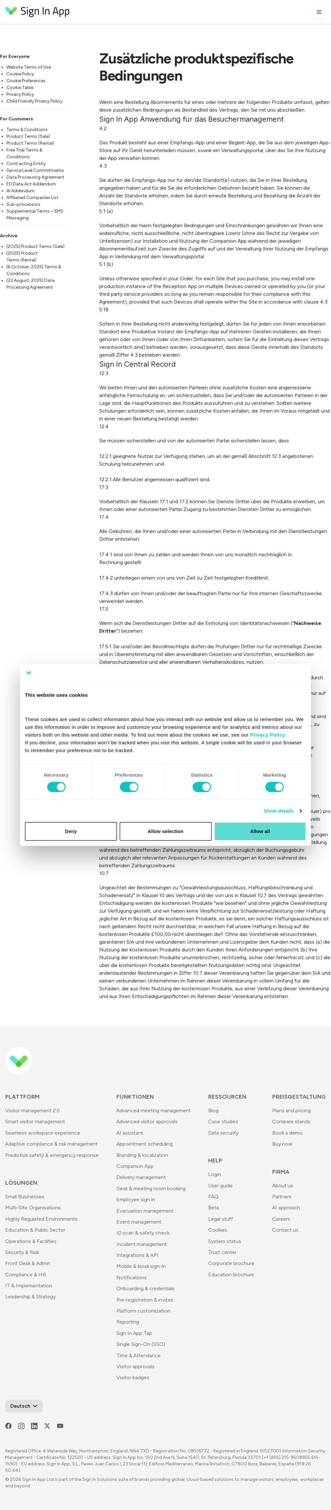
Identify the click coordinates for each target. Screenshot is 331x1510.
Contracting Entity (26, 163)
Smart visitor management (35, 1121)
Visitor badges (132, 1377)
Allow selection (166, 831)
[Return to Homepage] (37, 12)
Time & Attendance (138, 1355)
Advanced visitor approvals (147, 1121)
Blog (213, 1110)
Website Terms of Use (28, 67)
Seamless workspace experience (42, 1133)
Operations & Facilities (31, 1241)
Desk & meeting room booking (151, 1188)
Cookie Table (19, 87)
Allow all (260, 831)
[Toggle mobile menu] (319, 12)
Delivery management (141, 1177)
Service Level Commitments (35, 170)
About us (282, 1185)
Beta (213, 1208)
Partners (282, 1197)
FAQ (213, 1197)
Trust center (222, 1252)
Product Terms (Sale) (28, 136)
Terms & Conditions (27, 129)
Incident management (141, 1244)
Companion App (135, 1166)
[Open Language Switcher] (24, 1406)
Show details (279, 811)
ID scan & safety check (142, 1233)
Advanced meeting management (153, 1110)
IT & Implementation (28, 1285)
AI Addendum (20, 191)
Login (214, 1174)
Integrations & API (137, 1255)
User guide (220, 1185)
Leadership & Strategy (30, 1296)
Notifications (131, 1277)
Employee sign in (135, 1199)
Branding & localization (142, 1155)
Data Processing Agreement (35, 177)
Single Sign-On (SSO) (140, 1344)
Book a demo (287, 1133)
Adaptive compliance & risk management (51, 1144)
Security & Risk (22, 1252)
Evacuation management (145, 1211)
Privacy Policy (20, 94)
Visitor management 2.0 (32, 1110)
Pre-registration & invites (144, 1300)
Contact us (285, 1230)
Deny (71, 831)
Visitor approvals (135, 1366)
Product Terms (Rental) (30, 143)
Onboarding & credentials (145, 1288)
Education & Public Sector (35, 1230)
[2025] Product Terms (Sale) (35, 246)
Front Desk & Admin (27, 1263)
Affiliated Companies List (32, 197)
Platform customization (143, 1311)
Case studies (223, 1121)
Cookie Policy (20, 74)
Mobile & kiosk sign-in (141, 1266)
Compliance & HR (25, 1274)
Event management (138, 1222)
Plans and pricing (291, 1110)
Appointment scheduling (144, 1144)
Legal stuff (220, 1219)
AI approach (286, 1208)
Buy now (282, 1144)
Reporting (127, 1322)
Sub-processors (23, 204)
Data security (223, 1133)
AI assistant (129, 1133)
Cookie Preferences (26, 80)
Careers (281, 1219)
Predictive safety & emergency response (52, 1155)
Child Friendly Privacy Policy (34, 101)
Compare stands (291, 1121)
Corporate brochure (231, 1263)
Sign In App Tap (134, 1333)
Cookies (217, 1230)
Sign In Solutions (99, 1479)
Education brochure (231, 1274)
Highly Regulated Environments (41, 1219)
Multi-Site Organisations (33, 1208)
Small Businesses (24, 1197)
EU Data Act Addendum (31, 184)
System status (224, 1241)
